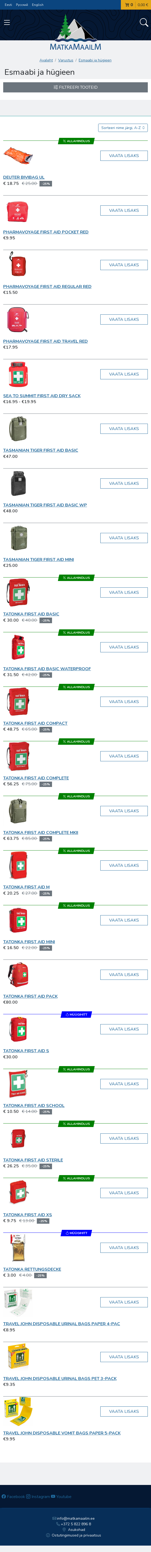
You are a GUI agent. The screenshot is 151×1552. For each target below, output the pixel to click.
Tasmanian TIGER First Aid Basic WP (45, 505)
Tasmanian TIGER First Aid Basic (40, 450)
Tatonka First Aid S (26, 1051)
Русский (22, 5)
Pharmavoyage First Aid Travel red (45, 341)
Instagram (38, 1497)
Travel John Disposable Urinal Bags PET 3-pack (60, 1379)
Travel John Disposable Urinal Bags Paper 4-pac (61, 1324)
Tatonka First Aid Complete (36, 778)
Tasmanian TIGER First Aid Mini (38, 560)
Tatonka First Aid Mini (29, 942)
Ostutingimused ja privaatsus (73, 1535)
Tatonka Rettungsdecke (32, 1269)
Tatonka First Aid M (26, 887)
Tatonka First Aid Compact (35, 723)
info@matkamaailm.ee (74, 1518)
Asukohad (73, 1529)
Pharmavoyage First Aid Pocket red (46, 232)
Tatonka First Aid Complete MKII (40, 833)
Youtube (61, 1497)
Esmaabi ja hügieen (95, 60)
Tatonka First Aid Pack (30, 996)
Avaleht (46, 60)
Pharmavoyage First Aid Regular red (47, 287)
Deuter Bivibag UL (24, 177)
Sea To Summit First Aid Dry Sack (42, 396)
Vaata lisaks (124, 156)
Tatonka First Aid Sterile (33, 1160)
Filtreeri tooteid (76, 87)
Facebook (13, 1497)
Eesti (8, 5)
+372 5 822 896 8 (73, 1524)
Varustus (65, 60)
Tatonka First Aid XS (27, 1215)
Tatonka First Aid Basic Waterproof (47, 669)
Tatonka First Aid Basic (31, 614)
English (37, 5)
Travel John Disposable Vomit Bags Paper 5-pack (62, 1433)
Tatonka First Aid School (34, 1106)
